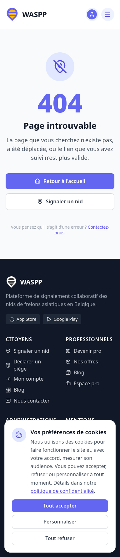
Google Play (62, 319)
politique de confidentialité (62, 490)
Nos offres (82, 361)
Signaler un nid (60, 201)
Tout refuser (60, 538)
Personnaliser (59, 521)
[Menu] (107, 14)
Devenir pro (83, 350)
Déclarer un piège (23, 365)
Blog (15, 389)
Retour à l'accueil (60, 181)
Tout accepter (60, 505)
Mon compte (24, 378)
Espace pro (82, 383)
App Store (22, 319)
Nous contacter (28, 400)
